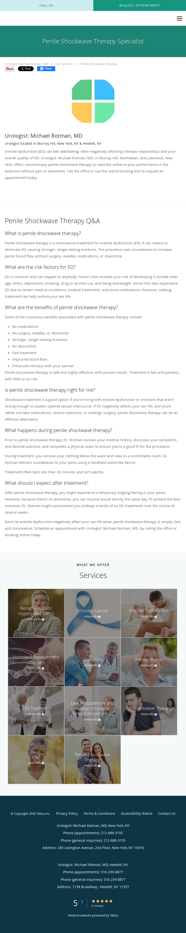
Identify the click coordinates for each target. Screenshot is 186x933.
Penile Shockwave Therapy (98, 64)
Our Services (64, 64)
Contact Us (167, 813)
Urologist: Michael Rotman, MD (26, 64)
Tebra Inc (43, 813)
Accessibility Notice (136, 813)
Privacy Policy (67, 813)
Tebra (114, 915)
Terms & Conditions (99, 813)
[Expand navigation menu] (179, 18)
